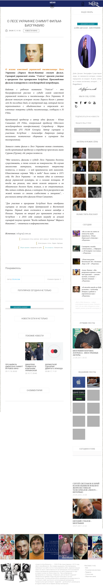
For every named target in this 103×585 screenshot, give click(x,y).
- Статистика (88, 575)
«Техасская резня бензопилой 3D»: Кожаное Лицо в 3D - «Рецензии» (91, 262)
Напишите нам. (58, 247)
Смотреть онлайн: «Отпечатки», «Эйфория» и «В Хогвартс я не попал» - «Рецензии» (92, 250)
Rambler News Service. (56, 239)
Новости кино (31, 31)
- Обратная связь (90, 577)
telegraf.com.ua (23, 233)
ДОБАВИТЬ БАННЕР (20, 307)
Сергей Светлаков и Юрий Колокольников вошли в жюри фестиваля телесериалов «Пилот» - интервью (86, 488)
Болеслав (16, 279)
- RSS (86, 568)
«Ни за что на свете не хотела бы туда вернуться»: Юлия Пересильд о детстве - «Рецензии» (90, 236)
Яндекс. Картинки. (57, 243)
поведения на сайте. (36, 247)
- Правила (87, 573)
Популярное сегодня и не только (34, 290)
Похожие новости (34, 336)
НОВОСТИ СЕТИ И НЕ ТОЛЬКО (34, 318)
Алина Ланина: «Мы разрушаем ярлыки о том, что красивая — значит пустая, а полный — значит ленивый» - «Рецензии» (91, 276)
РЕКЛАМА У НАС (90, 566)
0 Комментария (34, 390)
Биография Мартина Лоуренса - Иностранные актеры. (85, 353)
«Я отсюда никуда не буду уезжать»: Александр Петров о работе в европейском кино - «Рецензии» (91, 292)
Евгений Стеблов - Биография (82, 523)
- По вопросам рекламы (92, 570)
